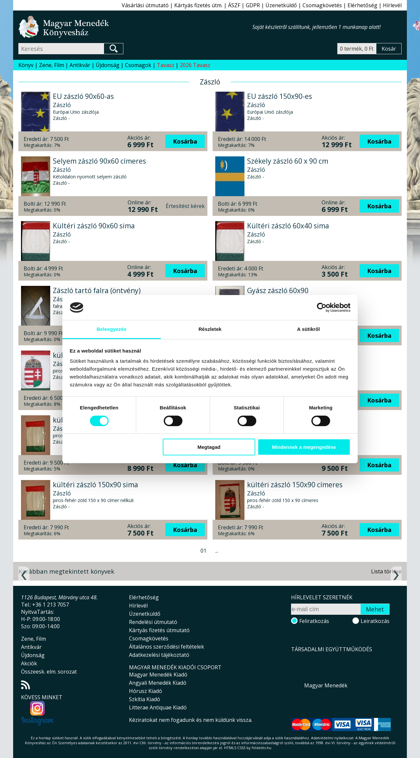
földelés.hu (261, 747)
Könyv (25, 65)
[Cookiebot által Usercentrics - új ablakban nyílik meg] (321, 307)
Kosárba (185, 141)
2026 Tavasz (195, 65)
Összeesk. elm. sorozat (49, 671)
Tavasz (165, 65)
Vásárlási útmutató (145, 5)
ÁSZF (234, 5)
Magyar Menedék (325, 685)
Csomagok (138, 65)
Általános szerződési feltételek (166, 646)
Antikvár (80, 65)
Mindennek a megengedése (304, 447)
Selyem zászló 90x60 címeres (99, 161)
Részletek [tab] (210, 329)
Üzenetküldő (281, 5)
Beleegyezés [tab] (111, 329)
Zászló (62, 105)
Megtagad (209, 447)
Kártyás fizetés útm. (198, 5)
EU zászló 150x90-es (279, 96)
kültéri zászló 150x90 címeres (295, 484)
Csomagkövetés (322, 5)
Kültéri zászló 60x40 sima (288, 225)
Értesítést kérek (185, 206)
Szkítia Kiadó (144, 699)
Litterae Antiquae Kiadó (158, 707)
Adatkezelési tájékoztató (159, 654)
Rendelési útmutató (153, 622)
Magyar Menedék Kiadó (158, 674)
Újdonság (107, 65)
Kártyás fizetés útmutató (159, 630)
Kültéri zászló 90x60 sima (94, 225)
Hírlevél (392, 5)
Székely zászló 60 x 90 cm (287, 161)
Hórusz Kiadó (145, 691)
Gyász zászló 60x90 (277, 290)
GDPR (253, 5)
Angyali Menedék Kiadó (157, 682)
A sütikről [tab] (308, 329)
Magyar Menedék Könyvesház (135, 27)
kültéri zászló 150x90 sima (95, 484)
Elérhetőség (362, 5)
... (216, 550)
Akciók (29, 663)
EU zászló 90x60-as (83, 96)
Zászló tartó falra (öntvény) (97, 290)
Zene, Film (51, 65)
